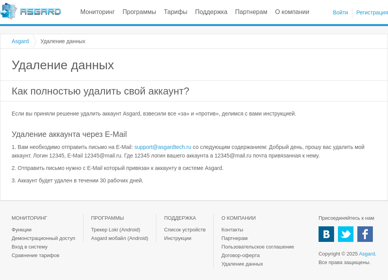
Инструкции (177, 238)
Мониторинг (97, 12)
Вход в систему (29, 247)
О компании (292, 12)
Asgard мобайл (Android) (119, 238)
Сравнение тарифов (35, 255)
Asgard (30, 11)
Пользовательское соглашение (258, 247)
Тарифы (175, 12)
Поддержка (211, 12)
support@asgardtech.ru (162, 147)
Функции (21, 230)
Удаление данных (242, 264)
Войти (340, 12)
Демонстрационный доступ (43, 238)
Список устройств (185, 230)
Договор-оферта (241, 255)
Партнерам (251, 12)
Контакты (232, 230)
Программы (139, 12)
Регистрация (372, 12)
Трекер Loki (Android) (115, 230)
